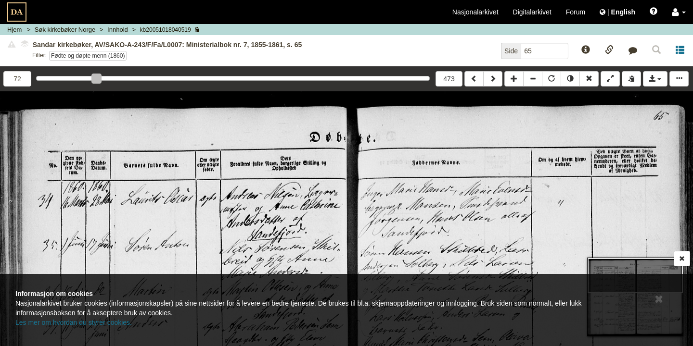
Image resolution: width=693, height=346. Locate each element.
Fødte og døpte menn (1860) (88, 55)
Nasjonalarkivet (475, 12)
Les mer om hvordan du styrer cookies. (73, 322)
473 (448, 79)
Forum (575, 12)
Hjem (14, 29)
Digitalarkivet (532, 12)
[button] (679, 12)
